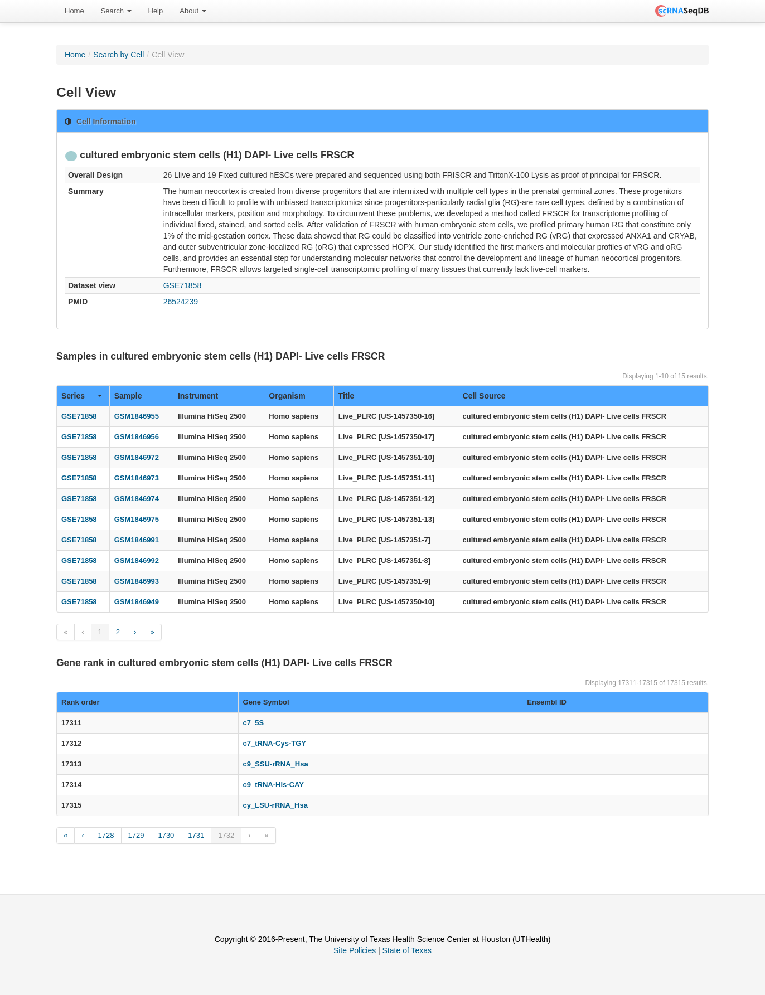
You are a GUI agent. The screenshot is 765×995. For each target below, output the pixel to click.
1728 (106, 835)
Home (74, 11)
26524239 (180, 301)
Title (346, 395)
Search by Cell (118, 54)
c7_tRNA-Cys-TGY (274, 743)
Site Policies (354, 950)
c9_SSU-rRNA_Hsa (275, 764)
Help (155, 11)
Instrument (198, 395)
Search (116, 11)
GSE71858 (182, 285)
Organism (287, 395)
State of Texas (407, 950)
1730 (166, 835)
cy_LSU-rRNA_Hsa (275, 805)
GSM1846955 (136, 416)
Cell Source (484, 395)
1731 (196, 835)
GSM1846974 (136, 498)
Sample (128, 395)
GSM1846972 (136, 457)
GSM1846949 (136, 602)
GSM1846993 (136, 581)
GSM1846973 (136, 478)
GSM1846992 (136, 560)
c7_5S (253, 723)
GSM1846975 (136, 519)
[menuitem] (74, 11)
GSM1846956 (136, 437)
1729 (136, 835)
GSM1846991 (136, 540)
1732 (226, 835)
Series (81, 395)
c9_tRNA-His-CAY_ (275, 784)
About (193, 11)
